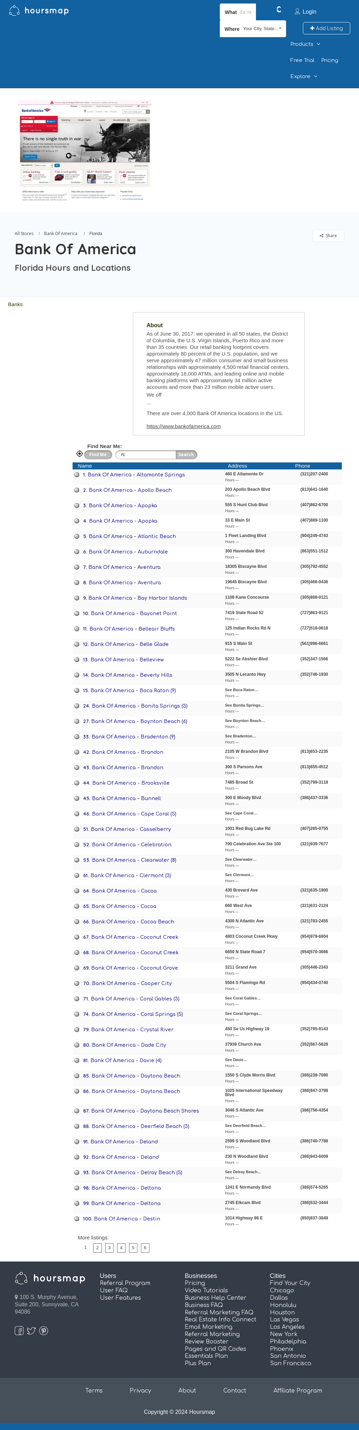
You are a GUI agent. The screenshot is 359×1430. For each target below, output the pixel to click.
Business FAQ (204, 1305)
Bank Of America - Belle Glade (129, 644)
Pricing (329, 60)
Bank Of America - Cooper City (132, 983)
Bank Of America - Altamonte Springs (136, 474)
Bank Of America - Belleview (127, 659)
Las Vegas (284, 1319)
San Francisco (290, 1363)
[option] (84, 150)
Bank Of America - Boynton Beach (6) (139, 721)
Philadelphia (288, 1342)
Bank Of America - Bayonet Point (134, 613)
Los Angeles (287, 1327)
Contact (234, 1391)
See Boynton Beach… (245, 721)
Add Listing (326, 28)
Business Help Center (215, 1298)
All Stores (24, 233)
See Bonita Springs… (244, 705)
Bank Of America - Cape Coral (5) (134, 814)
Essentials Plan (206, 1356)
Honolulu (283, 1305)
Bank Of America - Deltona (126, 1188)
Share (328, 236)
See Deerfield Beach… (245, 1125)
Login (309, 12)
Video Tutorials (206, 1290)
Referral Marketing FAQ (219, 1312)
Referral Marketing (212, 1334)
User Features (120, 1298)
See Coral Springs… (243, 1013)
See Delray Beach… (243, 1172)
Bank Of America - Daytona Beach (136, 1076)
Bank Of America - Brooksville (131, 783)
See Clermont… (239, 875)
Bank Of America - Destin (127, 1219)
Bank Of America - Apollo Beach (130, 490)
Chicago (282, 1290)
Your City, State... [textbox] (260, 28)
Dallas (279, 1298)
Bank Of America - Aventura (124, 567)
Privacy (140, 1391)
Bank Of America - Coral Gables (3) (135, 999)
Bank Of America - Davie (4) (126, 1060)
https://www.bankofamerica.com (184, 426)
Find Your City (290, 1283)
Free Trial (302, 60)
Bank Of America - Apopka (123, 505)
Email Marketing (208, 1327)
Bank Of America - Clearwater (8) (134, 860)
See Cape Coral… (241, 813)
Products (301, 44)
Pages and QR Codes (215, 1349)
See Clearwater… (241, 859)
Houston (282, 1312)
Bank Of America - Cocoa (124, 891)
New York (284, 1334)
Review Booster (207, 1342)
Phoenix (281, 1349)
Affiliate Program (297, 1391)
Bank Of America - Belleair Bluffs (132, 629)
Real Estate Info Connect (220, 1319)
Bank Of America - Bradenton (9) (133, 737)
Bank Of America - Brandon (127, 752)
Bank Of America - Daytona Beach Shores (145, 1111)
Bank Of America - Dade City (129, 1045)
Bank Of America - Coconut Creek (134, 937)
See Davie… (236, 1060)
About (187, 1391)
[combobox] (253, 29)
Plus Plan (198, 1363)
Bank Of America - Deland (124, 1141)
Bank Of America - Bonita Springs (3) (140, 706)
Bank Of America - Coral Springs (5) (137, 1014)
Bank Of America (60, 233)
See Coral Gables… (243, 998)
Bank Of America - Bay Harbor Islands (137, 598)
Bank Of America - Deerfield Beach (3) (140, 1126)
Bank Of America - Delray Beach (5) (137, 1172)
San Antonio (288, 1356)
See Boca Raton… (241, 690)
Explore (300, 77)
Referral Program (125, 1283)
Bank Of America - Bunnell (126, 798)
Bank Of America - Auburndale (128, 552)
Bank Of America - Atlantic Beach (132, 536)
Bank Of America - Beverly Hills (131, 675)
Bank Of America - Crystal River (132, 1029)
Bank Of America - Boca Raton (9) (133, 690)
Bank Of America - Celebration (131, 844)
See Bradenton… (240, 736)
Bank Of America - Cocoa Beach (133, 921)
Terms (94, 1391)
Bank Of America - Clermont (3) (130, 875)
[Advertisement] (253, 137)
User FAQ (114, 1290)
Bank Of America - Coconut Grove (134, 968)
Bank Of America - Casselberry (131, 829)
